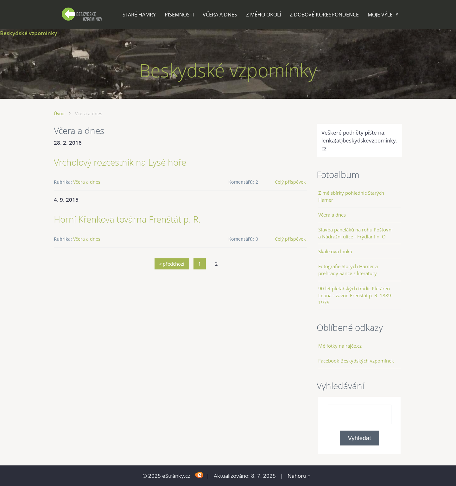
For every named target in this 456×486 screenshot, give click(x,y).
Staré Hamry (139, 14)
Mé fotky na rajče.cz (340, 346)
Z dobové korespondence (324, 14)
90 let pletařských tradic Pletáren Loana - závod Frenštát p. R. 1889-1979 (355, 295)
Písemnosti (179, 14)
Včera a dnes (220, 14)
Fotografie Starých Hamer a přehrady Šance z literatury (348, 269)
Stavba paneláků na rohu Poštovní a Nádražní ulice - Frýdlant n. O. (355, 233)
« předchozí (171, 264)
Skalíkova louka (335, 251)
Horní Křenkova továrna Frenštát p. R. (127, 219)
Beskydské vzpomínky (28, 33)
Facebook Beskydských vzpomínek (356, 360)
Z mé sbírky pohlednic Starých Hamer (351, 196)
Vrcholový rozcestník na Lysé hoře (120, 162)
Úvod (59, 113)
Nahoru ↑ (299, 475)
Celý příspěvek (290, 182)
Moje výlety (383, 14)
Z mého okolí (263, 14)
